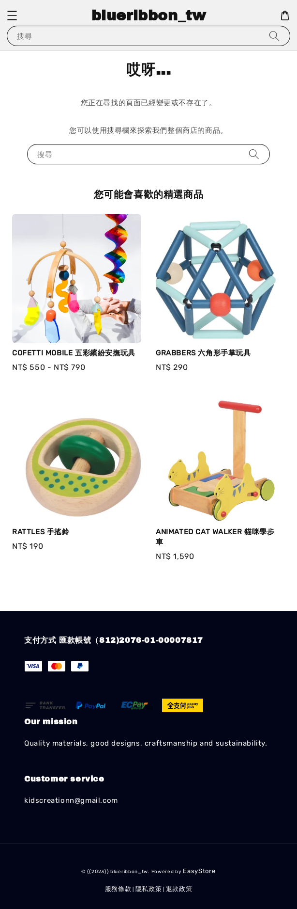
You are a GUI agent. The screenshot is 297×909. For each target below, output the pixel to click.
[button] (12, 15)
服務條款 (118, 889)
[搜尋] (274, 35)
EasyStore (199, 871)
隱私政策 (148, 889)
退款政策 (179, 889)
